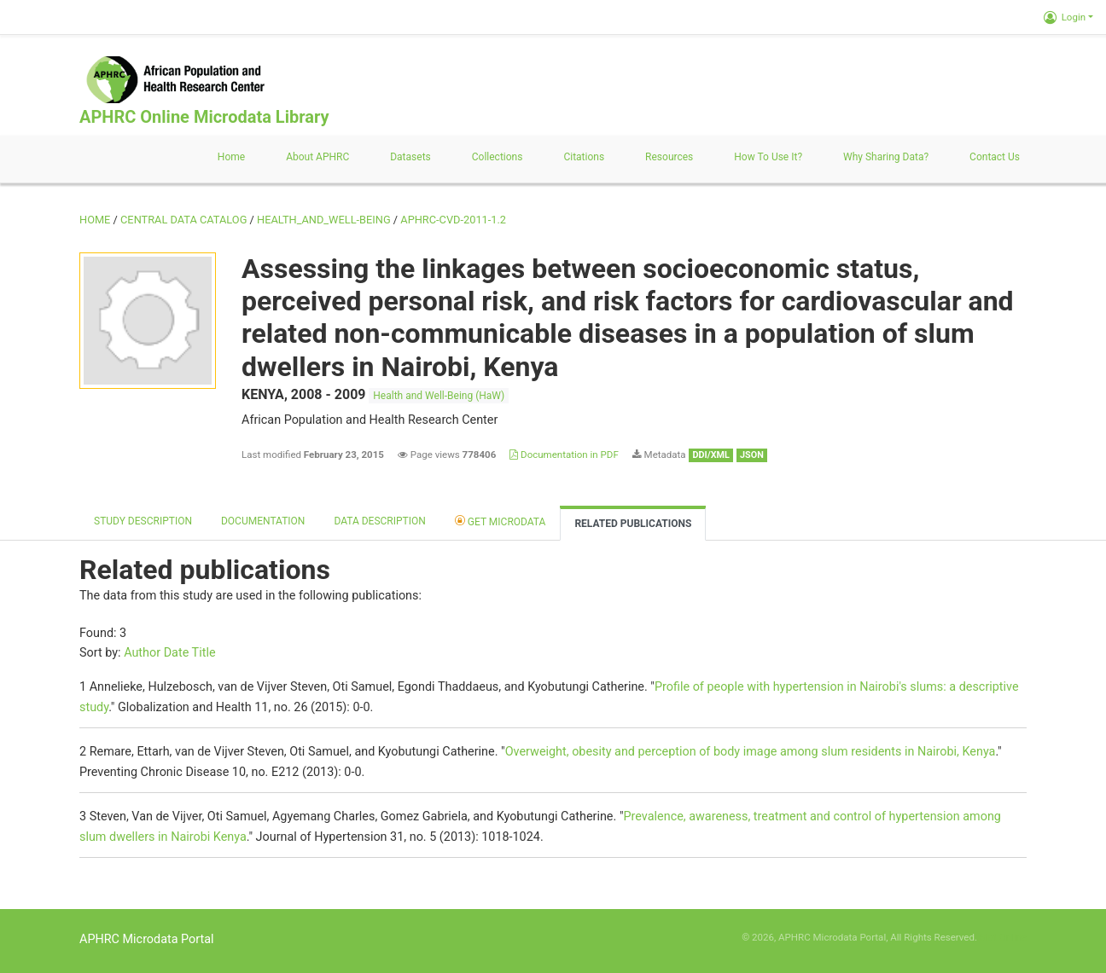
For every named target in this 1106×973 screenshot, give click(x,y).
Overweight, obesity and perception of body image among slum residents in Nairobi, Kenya (750, 751)
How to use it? (768, 157)
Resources (669, 157)
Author (142, 653)
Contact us (994, 157)
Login (1065, 17)
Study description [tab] (143, 521)
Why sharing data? (885, 157)
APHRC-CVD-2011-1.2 (453, 219)
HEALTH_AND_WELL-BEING (324, 219)
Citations (583, 157)
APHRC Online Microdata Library (204, 117)
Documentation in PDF (564, 454)
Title (204, 653)
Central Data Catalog (183, 219)
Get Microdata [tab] (500, 520)
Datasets (410, 157)
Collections (497, 157)
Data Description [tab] (379, 521)
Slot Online (1003, 937)
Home (231, 157)
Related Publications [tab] (632, 524)
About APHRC (317, 157)
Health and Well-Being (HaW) (438, 396)
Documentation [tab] (263, 521)
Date (176, 653)
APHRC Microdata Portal (146, 939)
